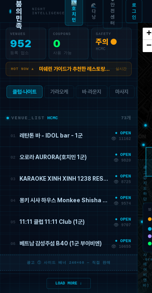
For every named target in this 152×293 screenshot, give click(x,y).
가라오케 (59, 93)
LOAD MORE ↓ (69, 283)
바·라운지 (91, 93)
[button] (145, 125)
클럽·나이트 (24, 93)
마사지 (121, 93)
